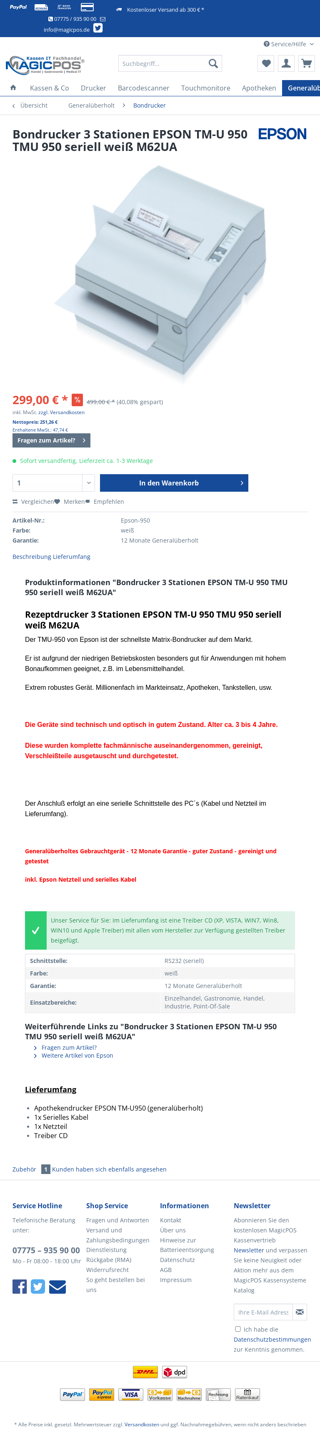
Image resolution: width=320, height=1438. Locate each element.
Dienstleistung (106, 1250)
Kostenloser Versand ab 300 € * (165, 9)
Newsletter (249, 1250)
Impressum (176, 1280)
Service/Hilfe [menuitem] (286, 44)
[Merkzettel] (266, 63)
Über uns (173, 1230)
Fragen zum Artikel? (51, 439)
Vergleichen (33, 501)
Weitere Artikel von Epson (73, 1055)
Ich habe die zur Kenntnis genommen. (272, 1339)
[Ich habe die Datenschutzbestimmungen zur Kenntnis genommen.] (238, 1329)
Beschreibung (31, 557)
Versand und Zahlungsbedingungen (118, 1235)
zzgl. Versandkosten (61, 412)
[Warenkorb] (306, 63)
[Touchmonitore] (205, 88)
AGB (166, 1270)
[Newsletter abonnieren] (299, 1312)
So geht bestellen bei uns (115, 1285)
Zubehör (32, 1169)
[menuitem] (170, 67)
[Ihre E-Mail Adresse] (263, 1312)
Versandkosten (142, 1424)
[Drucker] (93, 88)
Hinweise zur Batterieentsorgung (187, 1245)
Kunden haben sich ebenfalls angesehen (109, 1169)
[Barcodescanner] (143, 88)
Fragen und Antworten (117, 1220)
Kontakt (170, 1220)
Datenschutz (177, 1260)
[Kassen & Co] (49, 88)
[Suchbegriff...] (170, 63)
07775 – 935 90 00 (46, 1250)
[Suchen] (213, 63)
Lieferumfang (71, 557)
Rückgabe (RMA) (108, 1260)
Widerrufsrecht (107, 1270)
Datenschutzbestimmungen (272, 1339)
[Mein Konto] (286, 63)
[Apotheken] (259, 88)
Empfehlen (104, 501)
